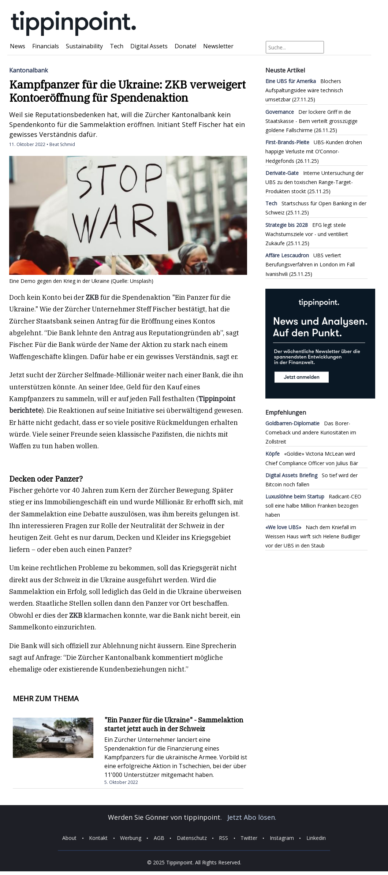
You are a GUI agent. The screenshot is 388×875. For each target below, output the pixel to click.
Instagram (282, 838)
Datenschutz (192, 838)
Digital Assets (149, 46)
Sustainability (84, 46)
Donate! (185, 46)
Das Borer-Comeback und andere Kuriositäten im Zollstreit (310, 432)
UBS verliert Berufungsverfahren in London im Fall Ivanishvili (310, 264)
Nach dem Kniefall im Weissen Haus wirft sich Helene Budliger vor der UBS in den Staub (312, 536)
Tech (116, 46)
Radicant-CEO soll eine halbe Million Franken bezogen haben (313, 505)
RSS (223, 838)
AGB (159, 838)
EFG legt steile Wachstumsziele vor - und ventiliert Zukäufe (306, 234)
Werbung (130, 838)
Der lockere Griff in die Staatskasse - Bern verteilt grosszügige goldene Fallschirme (311, 121)
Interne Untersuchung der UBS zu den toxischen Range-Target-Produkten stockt (314, 182)
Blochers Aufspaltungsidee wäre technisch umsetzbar (304, 90)
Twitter (248, 838)
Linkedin (316, 838)
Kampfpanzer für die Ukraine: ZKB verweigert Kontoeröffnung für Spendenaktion (127, 91)
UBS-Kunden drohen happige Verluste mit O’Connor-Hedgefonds (313, 151)
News (17, 46)
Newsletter (218, 46)
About (69, 838)
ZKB (92, 297)
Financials (45, 46)
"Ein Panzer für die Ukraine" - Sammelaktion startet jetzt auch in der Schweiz (173, 724)
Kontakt (98, 838)
